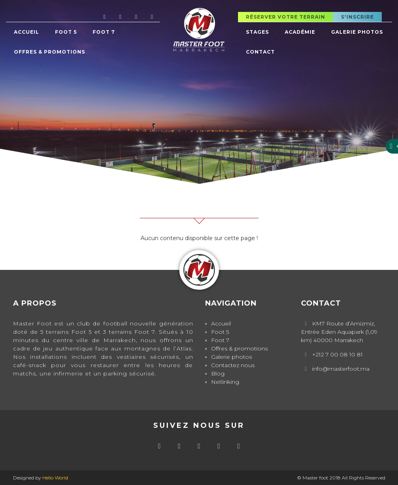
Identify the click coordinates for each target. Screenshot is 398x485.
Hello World (55, 478)
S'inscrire (357, 17)
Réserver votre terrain (285, 17)
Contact (260, 52)
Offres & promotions (49, 52)
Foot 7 (104, 32)
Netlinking (225, 381)
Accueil (26, 32)
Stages (257, 32)
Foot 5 (66, 32)
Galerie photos (357, 32)
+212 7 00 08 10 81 (337, 354)
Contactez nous (233, 365)
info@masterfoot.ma (340, 368)
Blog (218, 373)
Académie (300, 32)
